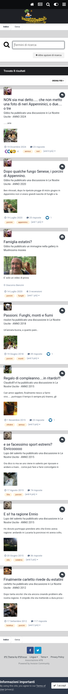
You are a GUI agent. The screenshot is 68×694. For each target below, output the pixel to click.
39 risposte (35, 354)
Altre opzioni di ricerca (48, 55)
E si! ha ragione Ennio (21, 514)
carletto (8, 584)
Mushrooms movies (15, 250)
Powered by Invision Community (34, 663)
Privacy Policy (57, 657)
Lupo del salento (13, 453)
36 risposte (35, 555)
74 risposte (35, 490)
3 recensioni (34, 291)
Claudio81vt (10, 382)
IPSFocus (22, 657)
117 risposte (39, 621)
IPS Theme (9, 657)
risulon (7, 319)
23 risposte (37, 146)
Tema (44, 657)
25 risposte (33, 217)
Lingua (34, 657)
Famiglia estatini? (18, 242)
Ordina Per (58, 81)
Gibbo (7, 112)
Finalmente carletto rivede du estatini (33, 579)
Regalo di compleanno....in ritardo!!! (32, 378)
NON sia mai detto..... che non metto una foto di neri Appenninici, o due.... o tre (33, 104)
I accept (59, 685)
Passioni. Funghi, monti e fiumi (28, 315)
